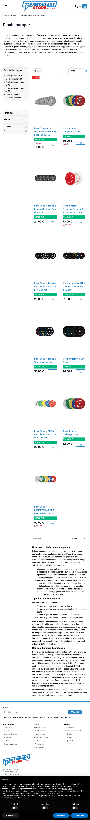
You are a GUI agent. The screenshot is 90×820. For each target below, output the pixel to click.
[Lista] (38, 70)
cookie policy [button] (67, 789)
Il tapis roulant (69, 727)
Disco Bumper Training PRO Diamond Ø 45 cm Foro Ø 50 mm (45, 286)
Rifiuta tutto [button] (61, 815)
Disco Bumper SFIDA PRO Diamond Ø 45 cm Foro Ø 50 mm (45, 434)
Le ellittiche (68, 734)
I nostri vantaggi (39, 734)
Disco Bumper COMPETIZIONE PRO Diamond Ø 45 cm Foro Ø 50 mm (45, 510)
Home (5, 16)
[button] (87, 780)
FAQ (36, 741)
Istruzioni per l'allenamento (73, 731)
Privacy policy (39, 744)
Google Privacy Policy (42, 717)
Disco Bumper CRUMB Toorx (73, 360)
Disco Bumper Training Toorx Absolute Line (45, 360)
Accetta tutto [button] (79, 815)
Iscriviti (75, 712)
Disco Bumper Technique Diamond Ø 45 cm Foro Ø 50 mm (73, 209)
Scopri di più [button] (11, 815)
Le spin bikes (68, 741)
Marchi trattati (39, 731)
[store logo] (39, 6)
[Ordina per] (75, 70)
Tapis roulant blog (40, 727)
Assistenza (7, 737)
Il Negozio (6, 731)
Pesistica (13, 16)
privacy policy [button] (70, 784)
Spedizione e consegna (10, 744)
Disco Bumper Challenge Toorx (70, 433)
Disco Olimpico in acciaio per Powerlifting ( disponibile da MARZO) (45, 132)
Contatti (6, 741)
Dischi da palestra (25, 16)
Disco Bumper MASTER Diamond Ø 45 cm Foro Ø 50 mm (74, 286)
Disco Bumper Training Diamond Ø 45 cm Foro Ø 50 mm (45, 209)
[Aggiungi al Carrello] (52, 145)
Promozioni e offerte (41, 737)
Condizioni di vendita (10, 734)
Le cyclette (67, 737)
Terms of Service (59, 717)
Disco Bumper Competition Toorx (71, 130)
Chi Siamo (6, 727)
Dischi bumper (40, 16)
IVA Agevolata (39, 747)
